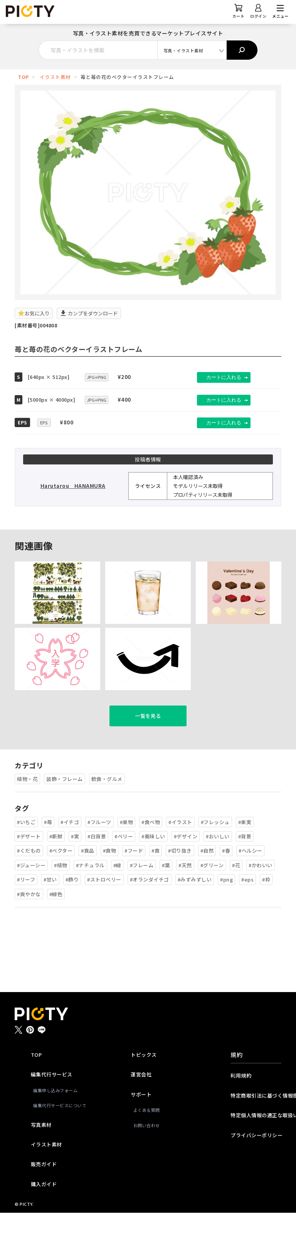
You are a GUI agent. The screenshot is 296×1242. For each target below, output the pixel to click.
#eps (247, 909)
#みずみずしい (195, 909)
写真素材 (41, 1154)
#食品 (87, 880)
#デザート (29, 866)
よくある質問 (146, 1139)
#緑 (117, 894)
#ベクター (61, 880)
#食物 (109, 880)
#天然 (185, 894)
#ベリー (123, 866)
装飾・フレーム (64, 808)
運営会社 (141, 1104)
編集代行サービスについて (57, 1135)
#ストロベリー (104, 909)
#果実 (245, 851)
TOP (23, 76)
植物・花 (27, 808)
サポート (141, 1124)
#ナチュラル (90, 894)
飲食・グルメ (107, 808)
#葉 (166, 894)
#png (226, 909)
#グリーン (212, 894)
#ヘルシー (250, 880)
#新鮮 (56, 866)
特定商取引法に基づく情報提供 (255, 1125)
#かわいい (260, 894)
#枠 (266, 909)
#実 (75, 866)
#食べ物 (150, 851)
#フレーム (142, 894)
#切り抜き (180, 880)
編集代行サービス (51, 1104)
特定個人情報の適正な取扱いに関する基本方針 (255, 1144)
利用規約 (240, 1105)
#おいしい (218, 866)
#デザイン (186, 866)
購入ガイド (44, 1213)
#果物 (126, 851)
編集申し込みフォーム (55, 1120)
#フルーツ (99, 851)
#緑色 (56, 923)
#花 (236, 894)
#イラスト (180, 851)
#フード (133, 880)
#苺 (48, 851)
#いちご (26, 851)
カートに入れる (216, 377)
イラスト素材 (55, 76)
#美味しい (153, 866)
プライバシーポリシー (255, 1164)
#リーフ (26, 909)
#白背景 (96, 866)
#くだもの (29, 880)
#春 (226, 880)
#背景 (245, 866)
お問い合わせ (146, 1154)
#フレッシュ (215, 851)
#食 (155, 880)
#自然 (207, 880)
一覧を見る (148, 745)
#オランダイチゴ (149, 909)
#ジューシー (31, 894)
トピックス (144, 1084)
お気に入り (34, 313)
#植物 (60, 894)
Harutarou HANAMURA (73, 485)
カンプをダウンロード (89, 313)
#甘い (50, 909)
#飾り (72, 909)
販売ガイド (44, 1193)
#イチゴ (70, 851)
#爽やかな (29, 923)
